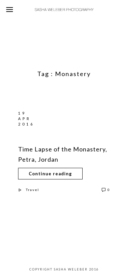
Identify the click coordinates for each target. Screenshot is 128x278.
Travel (32, 190)
